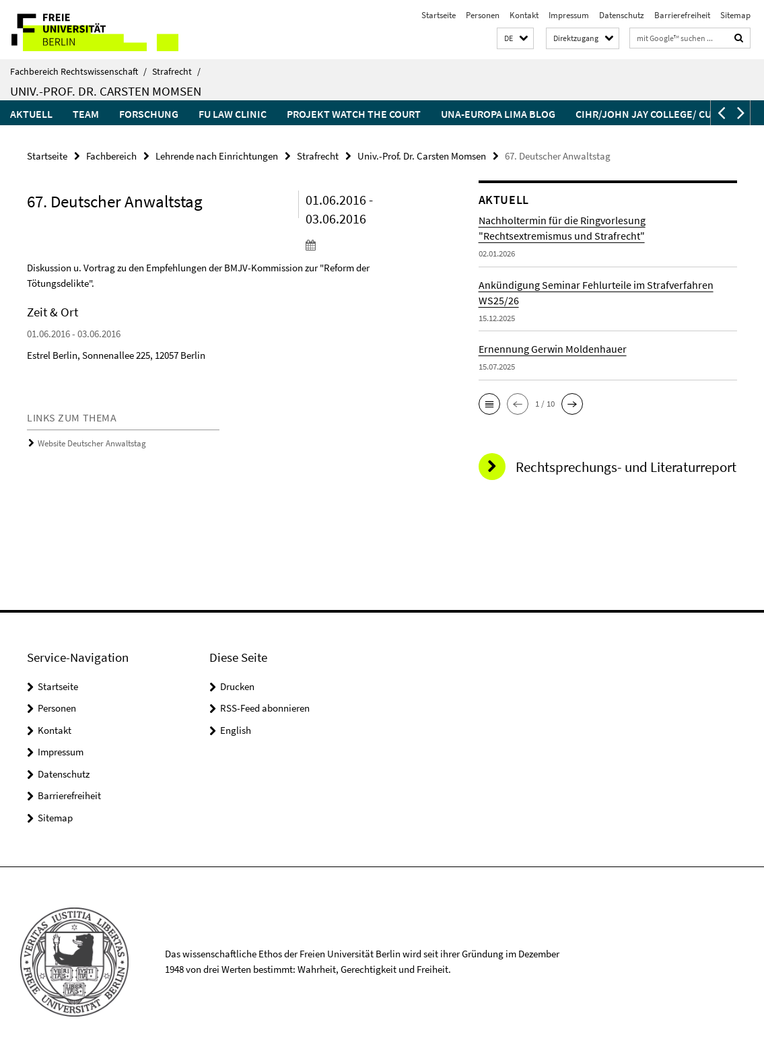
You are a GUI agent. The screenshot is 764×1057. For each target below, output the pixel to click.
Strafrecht (176, 71)
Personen (482, 15)
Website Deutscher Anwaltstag (92, 443)
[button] (515, 39)
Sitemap (735, 15)
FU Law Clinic (233, 114)
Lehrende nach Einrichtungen (216, 155)
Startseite (438, 15)
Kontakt (524, 15)
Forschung (148, 114)
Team (86, 114)
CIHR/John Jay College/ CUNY (650, 114)
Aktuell (31, 114)
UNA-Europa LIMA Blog (498, 114)
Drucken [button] (237, 686)
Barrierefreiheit (682, 15)
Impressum (569, 15)
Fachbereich (111, 155)
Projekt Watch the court (354, 114)
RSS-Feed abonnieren (265, 708)
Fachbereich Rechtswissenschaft (78, 71)
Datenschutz (621, 15)
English (235, 730)
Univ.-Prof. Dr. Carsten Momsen (105, 91)
